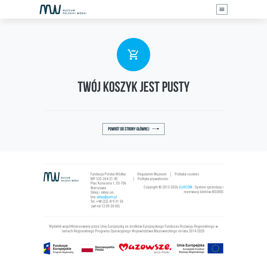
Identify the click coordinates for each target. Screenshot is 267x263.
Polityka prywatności (153, 179)
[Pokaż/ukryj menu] (221, 9)
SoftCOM (185, 187)
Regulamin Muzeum (152, 174)
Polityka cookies (187, 174)
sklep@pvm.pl (106, 197)
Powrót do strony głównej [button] (128, 129)
